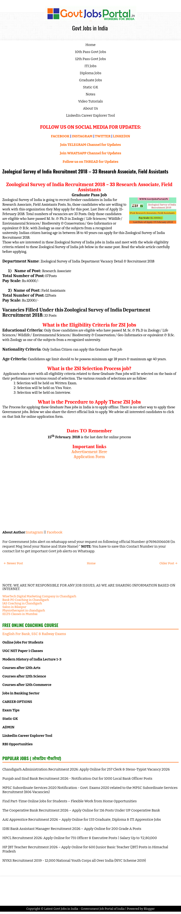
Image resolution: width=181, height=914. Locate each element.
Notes (90, 94)
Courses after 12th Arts (21, 668)
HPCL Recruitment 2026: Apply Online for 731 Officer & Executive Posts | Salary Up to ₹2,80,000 (79, 838)
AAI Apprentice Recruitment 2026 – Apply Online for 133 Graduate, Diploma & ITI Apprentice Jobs (81, 819)
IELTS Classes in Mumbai (19, 614)
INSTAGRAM (82, 136)
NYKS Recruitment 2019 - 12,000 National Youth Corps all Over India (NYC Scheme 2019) (74, 860)
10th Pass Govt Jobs (90, 52)
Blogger (149, 908)
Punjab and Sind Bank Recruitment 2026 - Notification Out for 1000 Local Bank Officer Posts (77, 778)
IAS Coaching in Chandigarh (22, 603)
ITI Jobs (91, 66)
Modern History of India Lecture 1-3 (31, 659)
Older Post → (168, 563)
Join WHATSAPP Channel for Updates (90, 153)
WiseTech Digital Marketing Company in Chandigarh (39, 596)
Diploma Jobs (90, 73)
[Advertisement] (89, 492)
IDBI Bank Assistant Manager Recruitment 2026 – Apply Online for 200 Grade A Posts (71, 829)
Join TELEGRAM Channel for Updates (90, 145)
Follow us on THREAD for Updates (90, 162)
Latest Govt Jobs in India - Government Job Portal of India (84, 908)
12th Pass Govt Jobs (90, 59)
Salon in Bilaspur (14, 607)
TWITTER (103, 136)
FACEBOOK (60, 136)
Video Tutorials (90, 101)
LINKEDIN (121, 136)
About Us (90, 108)
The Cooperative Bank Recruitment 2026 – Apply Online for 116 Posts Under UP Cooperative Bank (81, 810)
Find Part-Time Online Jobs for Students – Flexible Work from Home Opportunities (69, 801)
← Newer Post (13, 563)
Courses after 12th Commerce (26, 685)
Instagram (34, 532)
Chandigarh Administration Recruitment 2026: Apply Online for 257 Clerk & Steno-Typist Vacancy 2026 (86, 769)
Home (91, 45)
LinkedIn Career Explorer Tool (90, 115)
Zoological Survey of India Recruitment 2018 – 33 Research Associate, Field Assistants (85, 171)
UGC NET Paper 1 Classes (22, 651)
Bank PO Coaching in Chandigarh (25, 600)
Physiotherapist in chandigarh (23, 610)
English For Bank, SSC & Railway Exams (34, 634)
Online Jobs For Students (22, 642)
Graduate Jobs (90, 80)
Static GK (90, 87)
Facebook (54, 532)
